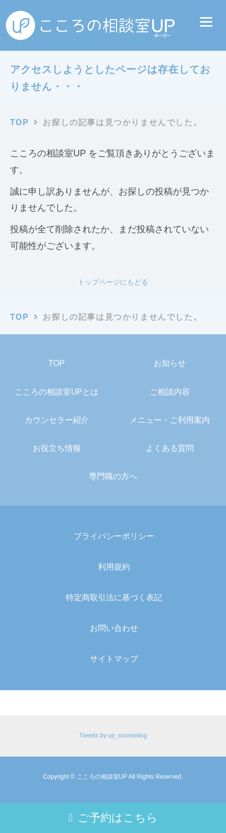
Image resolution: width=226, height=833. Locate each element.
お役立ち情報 (57, 448)
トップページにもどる (113, 282)
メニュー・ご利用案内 (170, 420)
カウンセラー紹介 (57, 420)
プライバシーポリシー (114, 536)
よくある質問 (170, 448)
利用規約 (114, 567)
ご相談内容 (170, 392)
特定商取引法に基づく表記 (114, 597)
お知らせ (170, 363)
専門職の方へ (113, 476)
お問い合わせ (114, 628)
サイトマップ (114, 659)
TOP (56, 363)
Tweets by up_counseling (113, 735)
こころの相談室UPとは (56, 392)
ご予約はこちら (112, 817)
